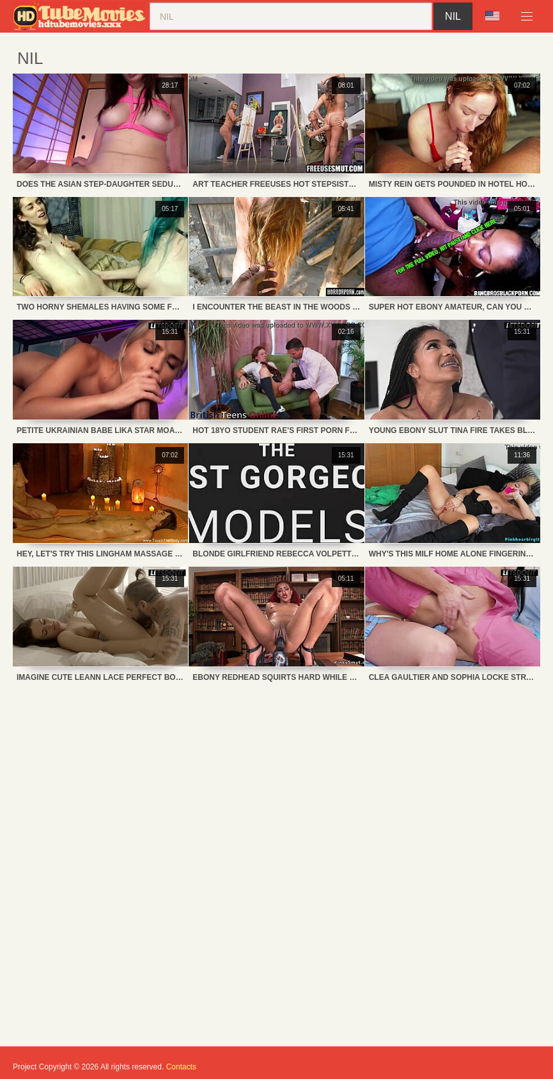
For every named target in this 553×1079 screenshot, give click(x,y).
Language (492, 16)
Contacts (181, 1066)
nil (453, 16)
